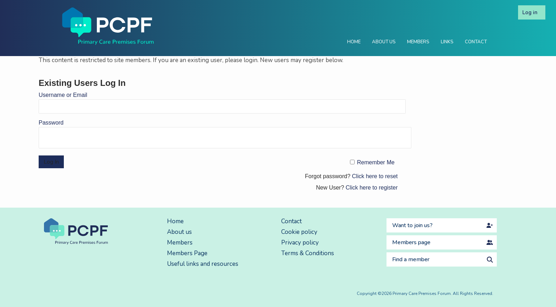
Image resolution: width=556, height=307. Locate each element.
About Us (384, 42)
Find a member (410, 259)
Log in (530, 12)
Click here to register (372, 188)
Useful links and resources (202, 264)
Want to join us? (412, 225)
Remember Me (376, 162)
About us (179, 232)
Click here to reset (375, 176)
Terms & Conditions (307, 253)
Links (447, 42)
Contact (476, 42)
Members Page (187, 253)
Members (418, 42)
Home (354, 42)
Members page (411, 242)
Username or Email (63, 95)
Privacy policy (300, 243)
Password (51, 123)
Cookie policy (299, 232)
